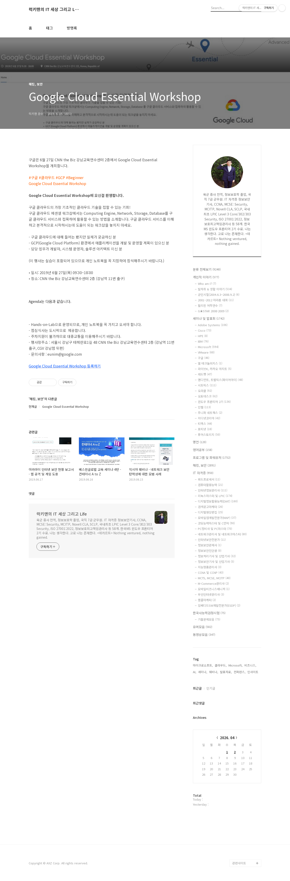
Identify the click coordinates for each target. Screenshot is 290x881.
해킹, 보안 (204, 465)
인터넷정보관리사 (212, 490)
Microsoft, (235, 665)
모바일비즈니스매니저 (214, 589)
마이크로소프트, (203, 665)
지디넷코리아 (209, 418)
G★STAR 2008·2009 (213, 311)
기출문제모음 (209, 619)
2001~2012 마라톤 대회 (216, 300)
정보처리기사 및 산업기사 (217, 556)
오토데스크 (208, 396)
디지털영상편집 (210, 512)
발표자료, (226, 672)
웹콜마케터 (207, 600)
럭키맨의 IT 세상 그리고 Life (54, 9)
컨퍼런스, (240, 672)
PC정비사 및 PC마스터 (215, 528)
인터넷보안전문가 (212, 539)
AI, (194, 672)
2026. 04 (227, 737)
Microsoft (208, 347)
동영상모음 (204, 634)
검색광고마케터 (210, 507)
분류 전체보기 (207, 269)
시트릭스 (207, 385)
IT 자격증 (203, 473)
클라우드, (221, 665)
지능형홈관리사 (209, 567)
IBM (203, 341)
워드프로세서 (209, 479)
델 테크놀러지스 (210, 363)
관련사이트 (239, 863)
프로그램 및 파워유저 (211, 457)
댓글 (32, 493)
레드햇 (205, 374)
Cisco (204, 330)
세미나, (202, 672)
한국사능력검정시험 (209, 613)
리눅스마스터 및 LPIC (215, 496)
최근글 (197, 688)
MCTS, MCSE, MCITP (214, 578)
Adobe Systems (213, 325)
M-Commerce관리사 (213, 583)
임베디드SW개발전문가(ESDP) (219, 605)
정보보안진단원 (209, 550)
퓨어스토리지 (209, 434)
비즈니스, (250, 665)
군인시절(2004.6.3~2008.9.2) (218, 294)
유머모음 (202, 626)
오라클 (205, 391)
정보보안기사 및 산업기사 (216, 561)
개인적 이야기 (206, 277)
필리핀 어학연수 (210, 305)
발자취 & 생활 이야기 (215, 289)
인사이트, (253, 672)
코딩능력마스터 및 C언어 (216, 523)
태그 (49, 28)
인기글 (210, 688)
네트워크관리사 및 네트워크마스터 (222, 534)
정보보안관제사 (209, 545)
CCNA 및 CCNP (210, 572)
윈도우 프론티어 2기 (214, 401)
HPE (203, 336)
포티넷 (205, 429)
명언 (199, 442)
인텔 (204, 407)
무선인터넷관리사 (211, 594)
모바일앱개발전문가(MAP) (217, 518)
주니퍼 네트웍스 (210, 412)
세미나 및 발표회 (209, 318)
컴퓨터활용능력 (210, 485)
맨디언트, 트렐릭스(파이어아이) (220, 380)
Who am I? (207, 283)
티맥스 (205, 423)
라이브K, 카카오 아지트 (214, 369)
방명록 (72, 28)
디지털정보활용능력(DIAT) (218, 501)
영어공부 (202, 449)
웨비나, (213, 672)
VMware (206, 352)
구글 (203, 358)
